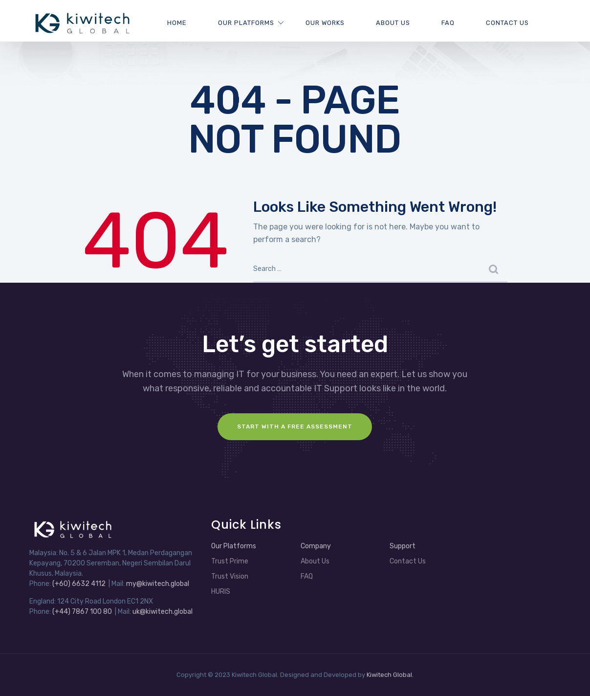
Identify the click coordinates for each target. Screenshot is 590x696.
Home (177, 22)
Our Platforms (246, 22)
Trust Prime (229, 561)
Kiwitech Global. (390, 674)
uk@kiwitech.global (162, 611)
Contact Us (507, 22)
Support (402, 546)
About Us (393, 22)
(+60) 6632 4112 (79, 584)
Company (316, 546)
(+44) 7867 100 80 (82, 611)
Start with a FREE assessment (294, 426)
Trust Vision (229, 576)
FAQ (448, 22)
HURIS (220, 591)
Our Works (325, 22)
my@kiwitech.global (157, 584)
